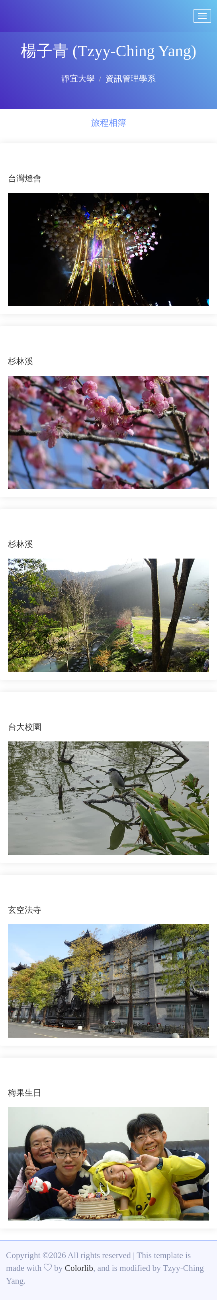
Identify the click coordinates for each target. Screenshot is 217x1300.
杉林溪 (20, 361)
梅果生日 (24, 1093)
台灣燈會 (24, 178)
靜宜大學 (78, 78)
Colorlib (79, 1268)
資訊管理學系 (131, 78)
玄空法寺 (24, 910)
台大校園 (24, 727)
